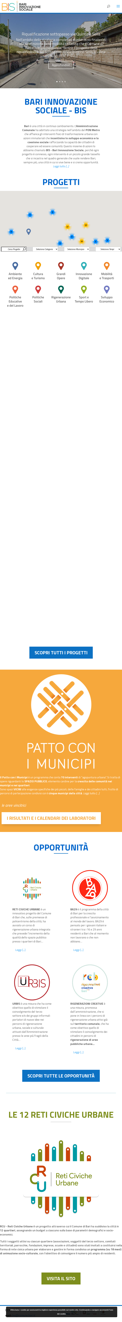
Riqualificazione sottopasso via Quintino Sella (61, 39)
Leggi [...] (20, 950)
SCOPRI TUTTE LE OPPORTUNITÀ (61, 1075)
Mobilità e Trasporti (13, 373)
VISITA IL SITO (61, 1278)
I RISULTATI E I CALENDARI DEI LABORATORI (51, 818)
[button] (28, 232)
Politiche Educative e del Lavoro (19, 583)
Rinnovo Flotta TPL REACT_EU (26, 576)
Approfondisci (61, 70)
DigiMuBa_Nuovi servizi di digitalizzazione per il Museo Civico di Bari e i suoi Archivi (90, 366)
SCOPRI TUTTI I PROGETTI (61, 652)
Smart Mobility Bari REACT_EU (26, 466)
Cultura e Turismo (78, 377)
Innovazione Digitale (13, 474)
